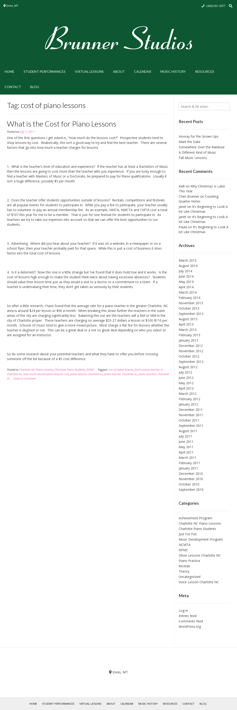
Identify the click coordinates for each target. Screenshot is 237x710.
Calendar (142, 71)
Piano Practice (189, 560)
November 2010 (191, 479)
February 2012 (189, 399)
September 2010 (191, 489)
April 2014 (186, 287)
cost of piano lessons (120, 370)
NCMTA (184, 544)
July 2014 (185, 271)
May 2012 (186, 383)
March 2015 (187, 260)
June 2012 (186, 377)
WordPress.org (190, 626)
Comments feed (191, 621)
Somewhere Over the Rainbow (202, 147)
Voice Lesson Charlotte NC (199, 582)
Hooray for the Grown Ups (198, 136)
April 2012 (186, 388)
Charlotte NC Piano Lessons (36, 370)
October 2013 (189, 308)
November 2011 (191, 415)
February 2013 (189, 335)
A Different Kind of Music (197, 152)
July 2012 (185, 372)
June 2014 (186, 276)
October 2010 (189, 484)
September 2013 (191, 313)
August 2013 (188, 319)
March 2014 (187, 292)
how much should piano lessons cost (46, 374)
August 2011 (188, 431)
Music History (173, 71)
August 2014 (188, 265)
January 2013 (188, 340)
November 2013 (191, 303)
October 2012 (189, 356)
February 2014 (189, 297)
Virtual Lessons (89, 71)
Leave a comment (24, 378)
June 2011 (186, 441)
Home (9, 71)
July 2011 (185, 436)
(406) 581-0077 (216, 6)
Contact (13, 87)
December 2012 (191, 345)
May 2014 (186, 281)
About (119, 71)
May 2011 (186, 447)
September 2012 (191, 361)
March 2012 (187, 393)
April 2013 (186, 324)
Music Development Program (201, 539)
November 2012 (191, 351)
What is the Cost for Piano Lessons (61, 123)
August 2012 (188, 367)
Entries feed (187, 616)
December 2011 (191, 409)
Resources (204, 71)
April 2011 (186, 452)
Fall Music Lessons (193, 157)
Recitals (184, 566)
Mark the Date (189, 141)
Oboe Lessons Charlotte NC (200, 555)
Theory (184, 571)
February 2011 (189, 463)
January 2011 (188, 468)
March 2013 (187, 329)
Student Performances (44, 71)
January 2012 (188, 404)
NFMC (90, 370)
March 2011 (187, 457)
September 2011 (191, 425)
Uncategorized (189, 576)
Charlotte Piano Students (69, 370)
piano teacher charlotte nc (120, 374)
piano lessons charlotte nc (86, 374)
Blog (34, 87)
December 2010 (191, 473)
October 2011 (189, 420)
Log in (183, 610)
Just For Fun (188, 534)
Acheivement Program (195, 518)
